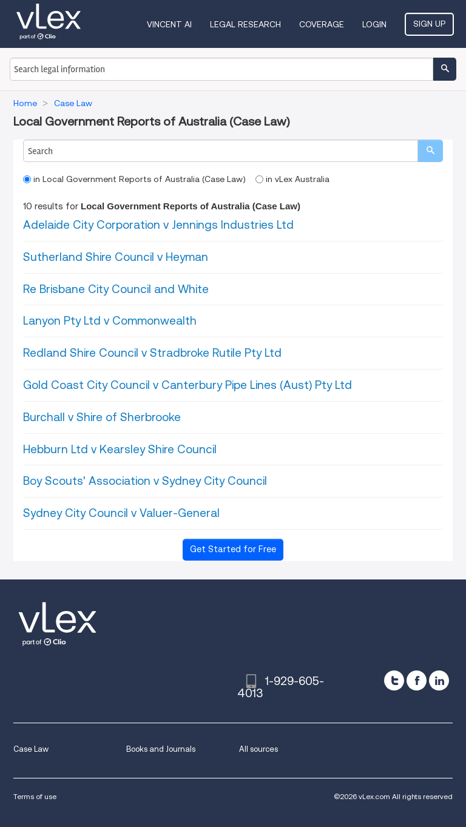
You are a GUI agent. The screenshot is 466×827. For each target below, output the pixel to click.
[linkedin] (439, 680)
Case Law (31, 749)
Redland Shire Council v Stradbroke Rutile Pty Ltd (152, 352)
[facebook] (417, 680)
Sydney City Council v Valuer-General (121, 513)
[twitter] (394, 680)
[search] (430, 151)
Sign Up (429, 24)
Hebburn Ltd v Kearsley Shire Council (120, 449)
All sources (258, 749)
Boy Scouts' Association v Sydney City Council (145, 480)
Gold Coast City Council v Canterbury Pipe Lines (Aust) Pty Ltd (187, 385)
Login (374, 24)
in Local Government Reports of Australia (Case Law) (134, 179)
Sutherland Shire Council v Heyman (115, 257)
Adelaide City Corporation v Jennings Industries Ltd (158, 224)
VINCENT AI (169, 24)
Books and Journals (160, 749)
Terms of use (34, 796)
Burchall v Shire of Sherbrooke (102, 417)
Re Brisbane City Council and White (116, 289)
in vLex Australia (292, 179)
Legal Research (245, 24)
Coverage (321, 24)
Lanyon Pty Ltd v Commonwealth (110, 320)
